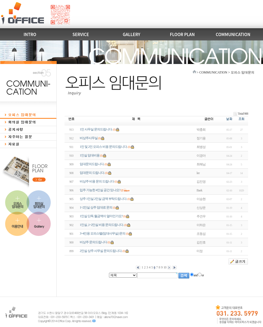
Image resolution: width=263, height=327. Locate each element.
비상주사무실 (89, 138)
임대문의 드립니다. (92, 173)
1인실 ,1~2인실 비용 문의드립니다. (102, 225)
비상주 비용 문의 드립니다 (97, 181)
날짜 (229, 118)
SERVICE (80, 34)
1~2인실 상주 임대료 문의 (96, 207)
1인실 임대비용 (90, 155)
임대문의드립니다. (92, 164)
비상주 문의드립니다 (93, 242)
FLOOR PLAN (182, 34)
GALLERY (131, 34)
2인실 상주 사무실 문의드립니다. (101, 251)
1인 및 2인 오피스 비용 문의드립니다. (103, 147)
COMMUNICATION (233, 34)
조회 (241, 118)
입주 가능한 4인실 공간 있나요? (100, 190)
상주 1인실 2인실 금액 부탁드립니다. (103, 199)
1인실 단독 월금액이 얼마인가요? (101, 216)
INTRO (30, 34)
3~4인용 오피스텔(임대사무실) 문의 (102, 233)
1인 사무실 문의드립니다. (96, 129)
